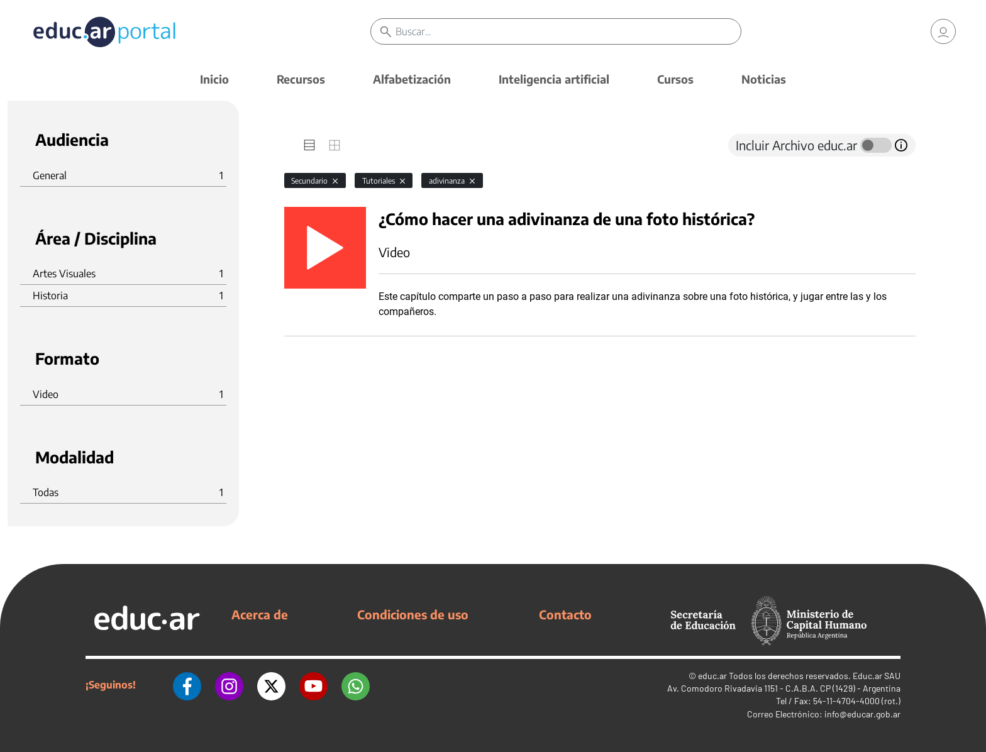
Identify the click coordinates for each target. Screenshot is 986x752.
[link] (943, 31)
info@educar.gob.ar (862, 714)
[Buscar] (568, 31)
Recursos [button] (301, 79)
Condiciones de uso (412, 614)
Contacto (565, 614)
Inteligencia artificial (554, 79)
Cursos (675, 79)
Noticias (763, 79)
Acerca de (259, 614)
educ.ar (712, 675)
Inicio (214, 79)
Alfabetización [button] (412, 79)
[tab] (309, 145)
